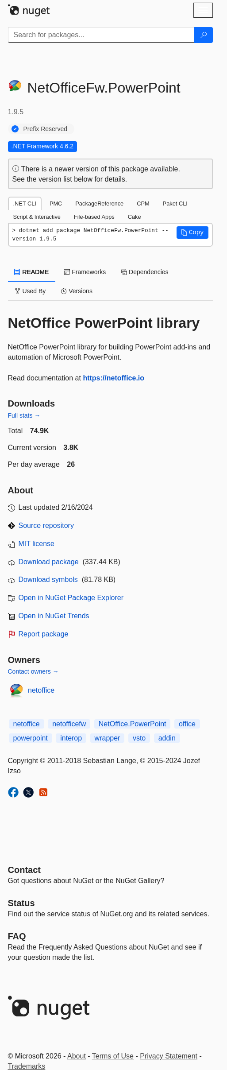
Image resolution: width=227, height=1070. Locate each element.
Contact (24, 870)
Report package (44, 634)
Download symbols (48, 579)
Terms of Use (113, 1056)
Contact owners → (33, 671)
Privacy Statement (168, 1056)
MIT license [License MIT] (37, 543)
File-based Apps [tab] (94, 216)
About (76, 1056)
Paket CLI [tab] (175, 203)
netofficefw (69, 724)
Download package (49, 562)
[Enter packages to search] (101, 35)
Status (21, 903)
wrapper (107, 738)
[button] (192, 232)
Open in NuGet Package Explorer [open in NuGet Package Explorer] (71, 597)
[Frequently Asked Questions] (17, 936)
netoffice (41, 690)
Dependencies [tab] (144, 272)
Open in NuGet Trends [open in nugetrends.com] (54, 616)
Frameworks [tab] (85, 272)
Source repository (46, 525)
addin (167, 738)
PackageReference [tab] (99, 203)
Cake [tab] (134, 216)
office (187, 724)
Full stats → (24, 415)
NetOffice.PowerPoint (132, 724)
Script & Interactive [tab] (37, 216)
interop (71, 738)
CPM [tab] (143, 203)
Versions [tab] (76, 291)
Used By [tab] (30, 291)
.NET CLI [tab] (24, 203)
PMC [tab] (56, 203)
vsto (139, 738)
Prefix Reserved (45, 128)
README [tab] (32, 272)
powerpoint (30, 738)
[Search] (203, 35)
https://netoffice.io (113, 378)
